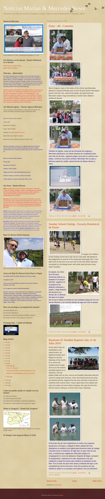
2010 (6, 363)
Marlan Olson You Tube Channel (12, 65)
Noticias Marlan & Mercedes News (44, 8)
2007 (6, 385)
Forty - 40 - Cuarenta (61, 25)
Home (74, 481)
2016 (6, 347)
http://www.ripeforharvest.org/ (16, 132)
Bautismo (57, 475)
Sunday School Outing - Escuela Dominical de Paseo (21, 370)
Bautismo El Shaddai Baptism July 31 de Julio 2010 (20, 373)
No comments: (82, 216)
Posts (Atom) (57, 485)
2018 (6, 342)
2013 (6, 355)
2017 (6, 345)
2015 (6, 350)
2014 (6, 353)
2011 (6, 361)
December (10, 366)
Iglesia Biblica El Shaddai (10, 68)
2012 (6, 358)
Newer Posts (52, 481)
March (8, 376)
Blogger (61, 495)
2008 (6, 383)
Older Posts (97, 481)
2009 (6, 380)
